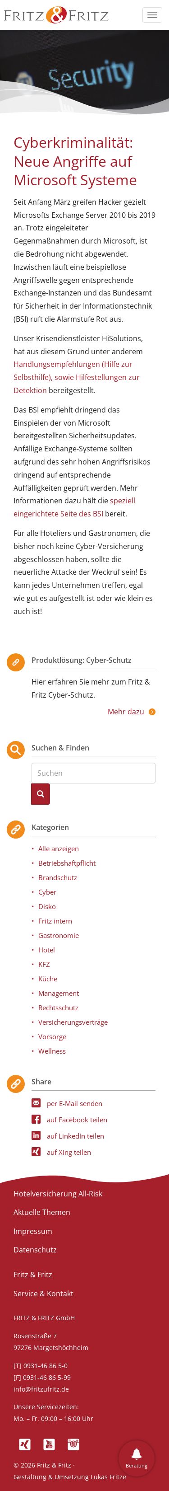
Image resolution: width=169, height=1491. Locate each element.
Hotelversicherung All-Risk (58, 1194)
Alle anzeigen (58, 848)
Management (58, 993)
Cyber (47, 891)
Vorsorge (52, 1036)
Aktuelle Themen (42, 1212)
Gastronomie (58, 935)
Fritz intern (55, 920)
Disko (47, 906)
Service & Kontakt (43, 1294)
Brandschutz (57, 877)
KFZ (44, 964)
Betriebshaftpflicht (67, 862)
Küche (47, 978)
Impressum (33, 1231)
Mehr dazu (126, 712)
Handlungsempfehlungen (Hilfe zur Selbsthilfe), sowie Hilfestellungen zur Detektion (77, 377)
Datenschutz (35, 1250)
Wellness (52, 1050)
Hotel (46, 949)
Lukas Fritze (108, 1476)
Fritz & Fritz (33, 1275)
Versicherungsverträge (73, 1022)
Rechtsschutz (58, 1007)
